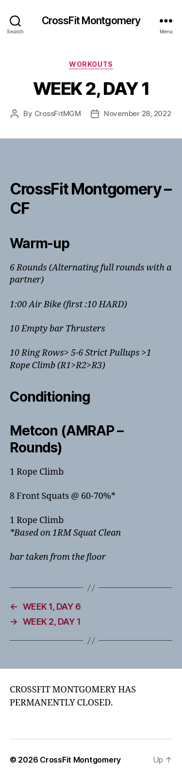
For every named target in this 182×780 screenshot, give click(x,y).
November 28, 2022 (137, 113)
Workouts (91, 64)
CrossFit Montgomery (91, 20)
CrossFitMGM (57, 113)
